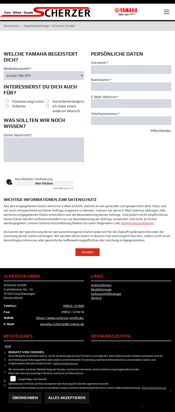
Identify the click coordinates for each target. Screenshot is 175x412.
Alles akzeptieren (66, 398)
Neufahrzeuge (101, 291)
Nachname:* (101, 84)
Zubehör (19, 110)
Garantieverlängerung (70, 105)
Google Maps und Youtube (32, 379)
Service (96, 299)
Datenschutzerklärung (137, 235)
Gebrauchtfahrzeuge (106, 295)
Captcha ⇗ (63, 190)
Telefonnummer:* (105, 118)
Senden (87, 254)
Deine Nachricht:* (18, 139)
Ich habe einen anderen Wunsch (66, 112)
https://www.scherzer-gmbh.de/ (60, 320)
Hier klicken (44, 185)
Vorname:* (99, 67)
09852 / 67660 (73, 307)
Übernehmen (25, 398)
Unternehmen (101, 287)
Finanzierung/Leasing (30, 105)
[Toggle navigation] (166, 11)
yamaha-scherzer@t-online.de (62, 326)
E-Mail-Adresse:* (104, 101)
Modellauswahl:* (17, 72)
